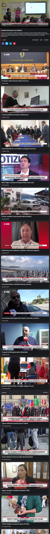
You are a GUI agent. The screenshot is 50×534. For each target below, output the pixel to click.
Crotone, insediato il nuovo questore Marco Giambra (16, 216)
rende (41, 40)
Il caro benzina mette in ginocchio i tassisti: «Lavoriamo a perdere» (20, 318)
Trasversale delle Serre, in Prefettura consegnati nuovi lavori (19, 149)
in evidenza (46, 40)
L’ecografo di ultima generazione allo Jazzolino (15, 352)
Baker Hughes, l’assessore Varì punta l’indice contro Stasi (18, 182)
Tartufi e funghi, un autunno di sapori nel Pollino (15, 524)
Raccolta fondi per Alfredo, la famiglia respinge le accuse (18, 386)
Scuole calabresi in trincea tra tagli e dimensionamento (17, 457)
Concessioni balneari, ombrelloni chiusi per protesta (16, 284)
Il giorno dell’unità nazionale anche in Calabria (15, 423)
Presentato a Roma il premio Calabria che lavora (15, 81)
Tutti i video (46, 392)
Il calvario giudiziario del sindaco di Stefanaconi (15, 115)
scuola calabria (35, 40)
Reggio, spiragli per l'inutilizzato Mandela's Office (16, 490)
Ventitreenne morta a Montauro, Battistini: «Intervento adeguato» (20, 250)
